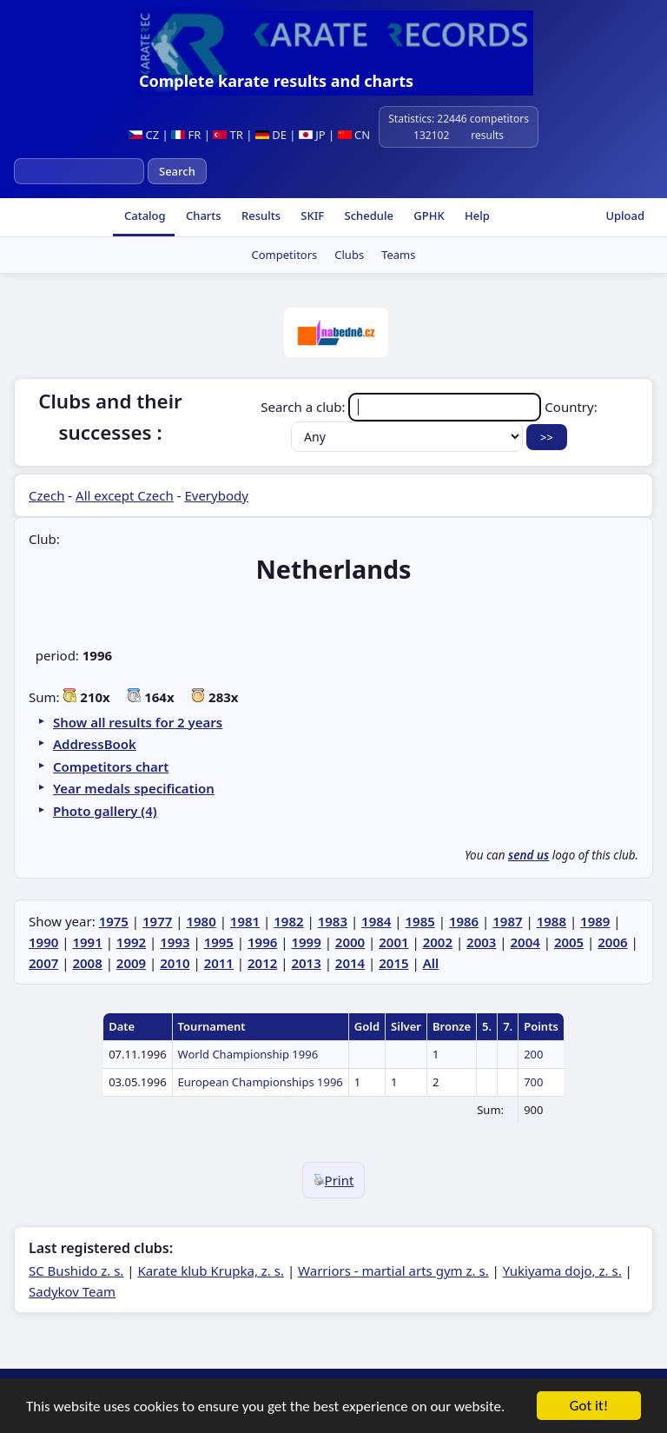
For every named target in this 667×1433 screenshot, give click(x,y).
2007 (43, 963)
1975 (114, 921)
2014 (350, 963)
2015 (393, 963)
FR (186, 135)
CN (354, 135)
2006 (612, 942)
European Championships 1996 (260, 1082)
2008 (87, 963)
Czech (46, 495)
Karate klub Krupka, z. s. (210, 1270)
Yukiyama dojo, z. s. (562, 1270)
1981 (245, 921)
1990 (43, 942)
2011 (219, 963)
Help (476, 215)
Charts (202, 215)
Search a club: (403, 406)
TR (228, 135)
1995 (219, 942)
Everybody (216, 495)
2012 (262, 963)
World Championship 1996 (248, 1054)
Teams (398, 254)
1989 (595, 921)
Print (334, 1180)
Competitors (285, 254)
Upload (624, 215)
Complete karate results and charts (276, 80)
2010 (174, 963)
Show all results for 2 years (137, 722)
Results (260, 215)
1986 (464, 921)
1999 (305, 942)
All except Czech (125, 495)
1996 (262, 942)
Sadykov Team (72, 1291)
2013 (305, 963)
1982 (288, 921)
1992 (131, 942)
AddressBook (94, 744)
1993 (174, 942)
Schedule (367, 215)
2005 (569, 942)
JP (312, 135)
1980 (200, 921)
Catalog (144, 215)
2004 (524, 942)
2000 (350, 942)
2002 (437, 942)
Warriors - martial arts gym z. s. (393, 1270)
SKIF (311, 215)
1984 (376, 921)
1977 (157, 921)
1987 (507, 921)
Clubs (349, 254)
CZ (144, 135)
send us (528, 855)
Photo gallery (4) (105, 810)
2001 (393, 942)
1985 (419, 921)
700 (533, 1082)
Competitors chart (110, 766)
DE (271, 135)
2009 (131, 963)
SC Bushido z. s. (76, 1270)
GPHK (428, 215)
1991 (87, 942)
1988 (551, 921)
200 (533, 1054)
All (431, 963)
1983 (332, 921)
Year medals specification (134, 788)
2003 (481, 942)
